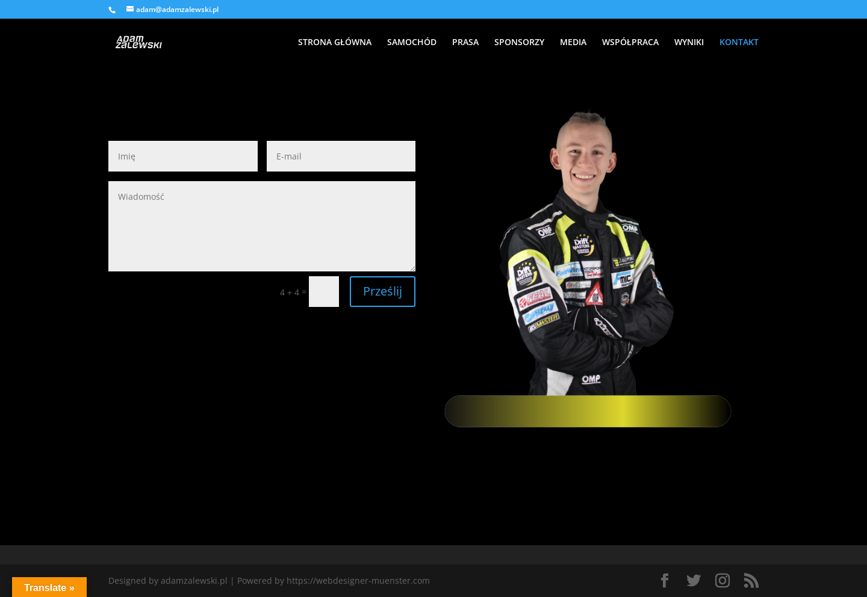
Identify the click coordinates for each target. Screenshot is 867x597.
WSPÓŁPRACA (630, 43)
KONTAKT (739, 43)
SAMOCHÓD (412, 43)
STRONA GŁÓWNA (334, 43)
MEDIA (573, 43)
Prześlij (382, 291)
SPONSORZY (519, 43)
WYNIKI (689, 43)
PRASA (465, 43)
